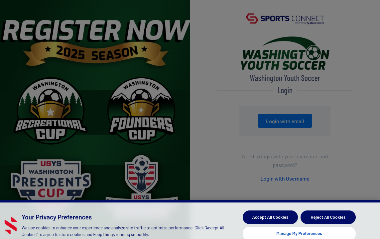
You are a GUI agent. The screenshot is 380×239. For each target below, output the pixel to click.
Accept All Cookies (270, 220)
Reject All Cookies (328, 220)
